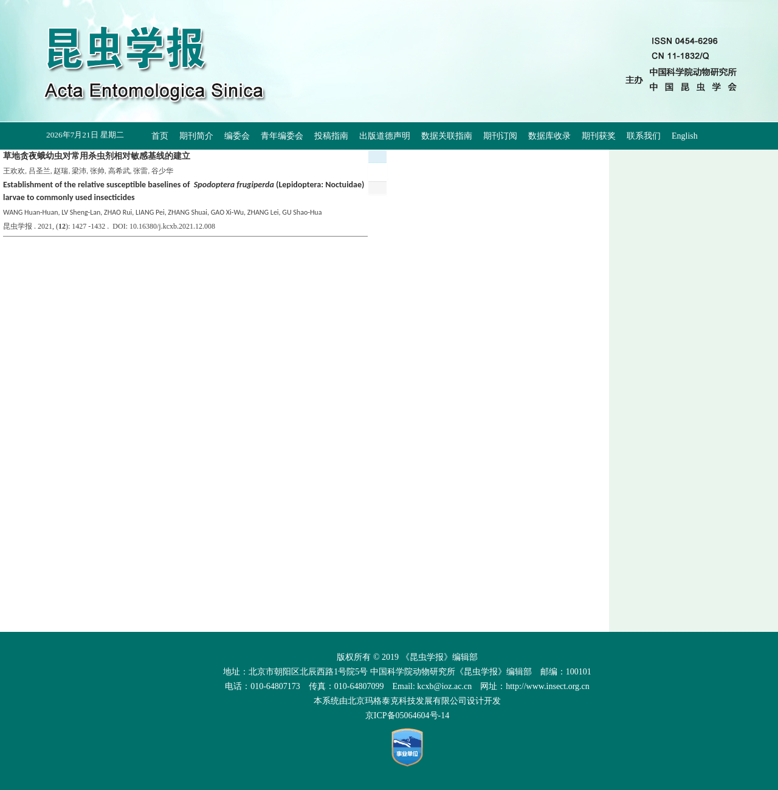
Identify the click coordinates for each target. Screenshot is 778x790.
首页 (159, 135)
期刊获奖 (599, 135)
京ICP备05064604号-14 (407, 715)
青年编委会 (282, 135)
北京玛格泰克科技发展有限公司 (407, 700)
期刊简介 (196, 135)
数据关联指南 (446, 135)
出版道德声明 (384, 135)
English (685, 135)
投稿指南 (331, 135)
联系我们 (644, 135)
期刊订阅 (500, 135)
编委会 (237, 135)
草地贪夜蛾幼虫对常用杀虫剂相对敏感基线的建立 (96, 156)
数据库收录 (549, 135)
